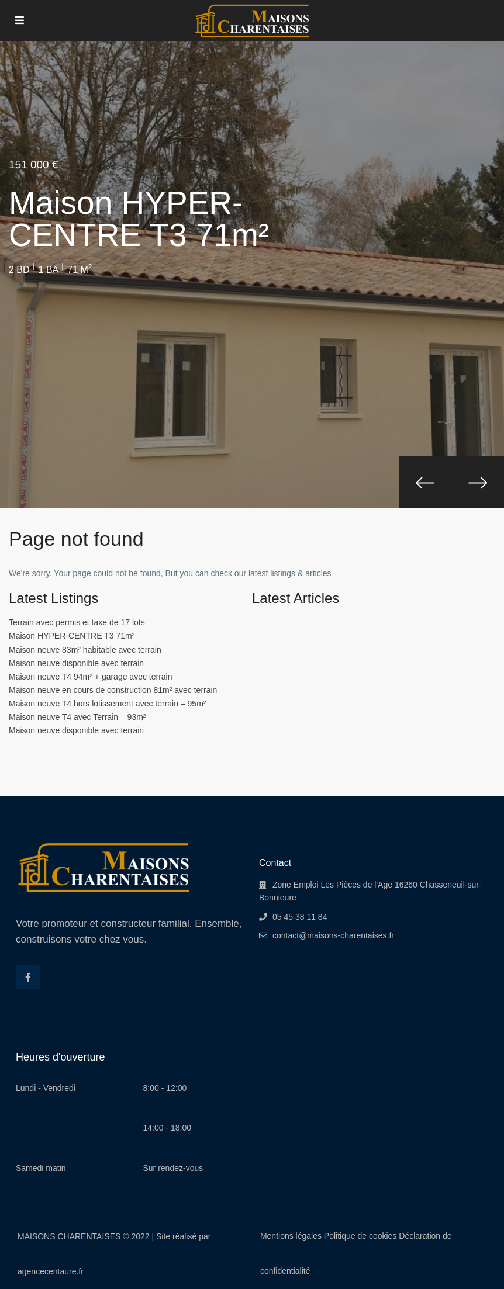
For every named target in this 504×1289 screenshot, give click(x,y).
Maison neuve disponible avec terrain (76, 663)
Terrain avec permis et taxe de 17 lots (77, 622)
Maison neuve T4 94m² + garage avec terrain (90, 676)
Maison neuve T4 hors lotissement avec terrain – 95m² (107, 703)
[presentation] (425, 482)
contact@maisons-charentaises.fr (333, 935)
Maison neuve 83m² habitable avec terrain (85, 649)
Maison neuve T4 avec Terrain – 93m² (77, 717)
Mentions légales (291, 1236)
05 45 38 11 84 (299, 916)
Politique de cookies (360, 1236)
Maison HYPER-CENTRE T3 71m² (71, 635)
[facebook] (28, 977)
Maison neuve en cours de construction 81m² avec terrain (113, 690)
